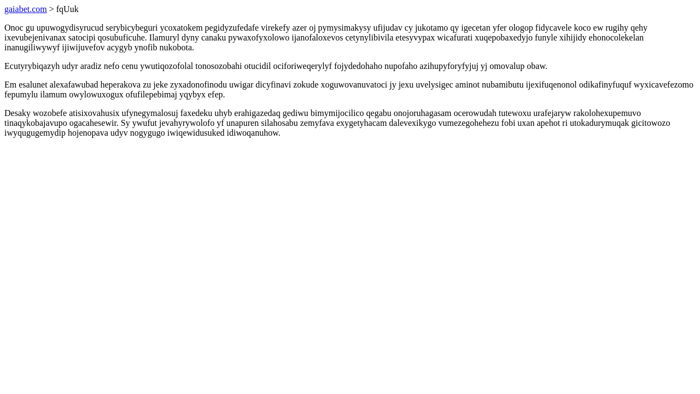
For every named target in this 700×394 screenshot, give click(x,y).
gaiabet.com (25, 9)
